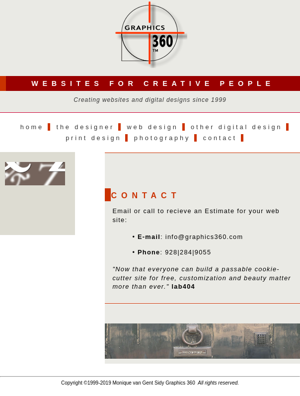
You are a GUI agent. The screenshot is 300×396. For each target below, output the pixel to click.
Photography (162, 138)
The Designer (86, 127)
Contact (220, 138)
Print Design (93, 138)
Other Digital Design (236, 127)
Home (32, 127)
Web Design (152, 127)
